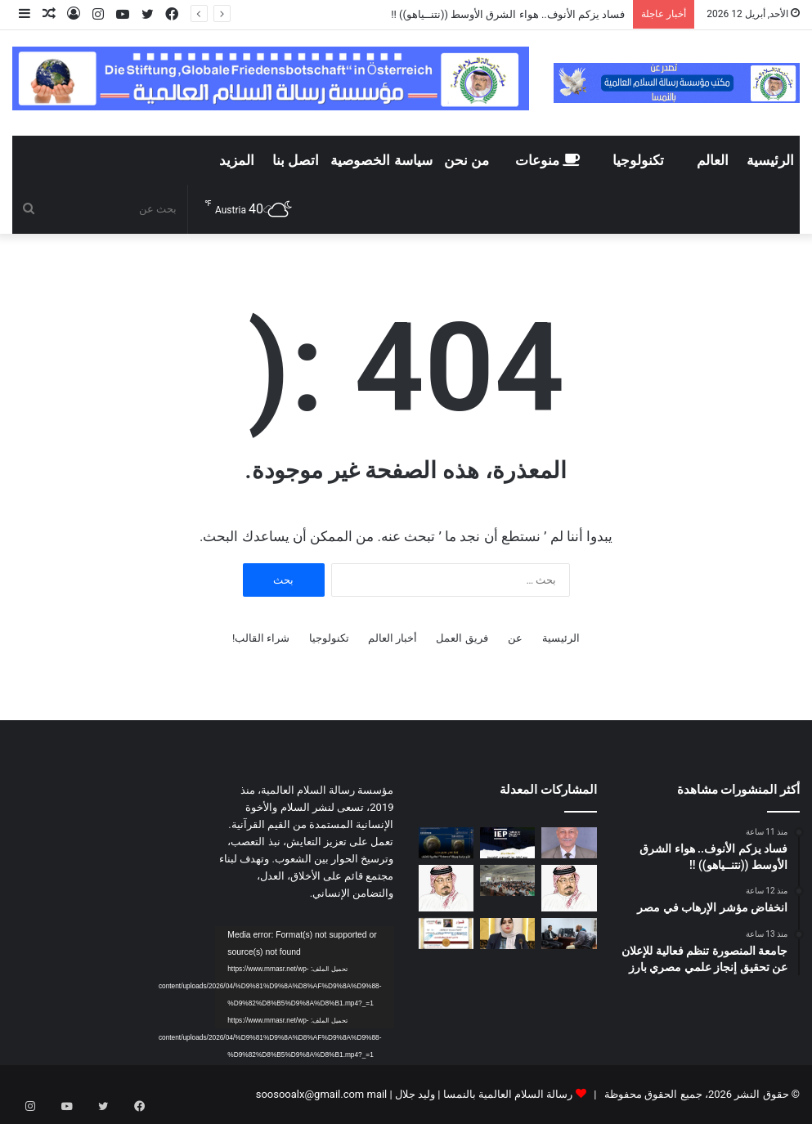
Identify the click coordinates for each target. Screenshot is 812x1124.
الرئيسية (770, 160)
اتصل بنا (295, 160)
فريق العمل (461, 638)
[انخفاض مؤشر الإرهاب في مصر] (507, 842)
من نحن (466, 160)
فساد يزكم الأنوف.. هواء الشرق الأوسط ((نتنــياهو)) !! (506, 14)
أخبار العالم (392, 638)
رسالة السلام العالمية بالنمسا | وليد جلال (483, 1094)
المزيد (236, 160)
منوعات (547, 160)
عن (515, 638)
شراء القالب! (261, 638)
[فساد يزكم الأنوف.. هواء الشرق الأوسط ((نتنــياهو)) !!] (568, 842)
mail (376, 1094)
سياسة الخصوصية (381, 160)
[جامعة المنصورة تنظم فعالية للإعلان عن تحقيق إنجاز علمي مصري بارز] (446, 842)
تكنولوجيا (638, 160)
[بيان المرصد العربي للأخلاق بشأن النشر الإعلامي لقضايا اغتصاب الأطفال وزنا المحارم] (507, 933)
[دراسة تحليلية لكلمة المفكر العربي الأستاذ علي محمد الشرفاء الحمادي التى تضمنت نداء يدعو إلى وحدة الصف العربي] (446, 888)
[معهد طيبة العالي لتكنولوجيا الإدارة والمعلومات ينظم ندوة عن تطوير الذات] (507, 880)
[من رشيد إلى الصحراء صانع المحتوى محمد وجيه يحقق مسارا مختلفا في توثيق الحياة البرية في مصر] (568, 933)
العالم (713, 160)
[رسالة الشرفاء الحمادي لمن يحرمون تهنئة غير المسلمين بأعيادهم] (568, 888)
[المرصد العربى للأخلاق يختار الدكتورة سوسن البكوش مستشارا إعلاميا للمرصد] (446, 933)
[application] (304, 977)
